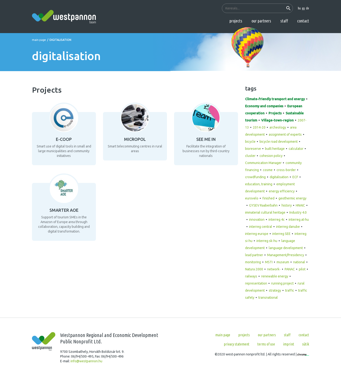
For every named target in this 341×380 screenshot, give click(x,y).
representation (256, 283)
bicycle (250, 141)
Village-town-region (277, 120)
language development (286, 248)
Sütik (305, 344)
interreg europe (256, 234)
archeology (277, 127)
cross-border (286, 170)
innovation (257, 219)
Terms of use (266, 344)
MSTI (269, 262)
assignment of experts (285, 134)
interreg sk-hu (266, 241)
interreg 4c (277, 219)
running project (282, 283)
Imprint (288, 344)
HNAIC (300, 205)
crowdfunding (255, 177)
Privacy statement (236, 344)
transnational (268, 297)
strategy (275, 290)
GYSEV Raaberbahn (263, 205)
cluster (250, 156)
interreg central (260, 227)
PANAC (290, 269)
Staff (284, 20)
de (307, 8)
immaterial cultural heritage (265, 212)
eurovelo (251, 198)
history (287, 205)
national (299, 262)
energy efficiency (282, 191)
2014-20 (259, 127)
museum (283, 262)
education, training (258, 184)
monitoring (253, 262)
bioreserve (253, 149)
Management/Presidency (285, 255)
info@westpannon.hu (86, 361)
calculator (296, 149)
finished (268, 198)
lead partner (254, 255)
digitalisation (279, 177)
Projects (235, 20)
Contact (303, 20)
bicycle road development (279, 141)
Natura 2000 (254, 269)
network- (274, 269)
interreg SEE (281, 234)
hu (299, 8)
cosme (268, 170)
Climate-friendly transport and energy (275, 99)
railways (251, 276)
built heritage (275, 149)
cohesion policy (271, 156)
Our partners (261, 20)
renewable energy (274, 276)
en (303, 8)
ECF (295, 177)
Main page (39, 39)
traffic (289, 290)
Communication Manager (263, 163)
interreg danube (288, 227)
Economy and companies (264, 106)
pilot (302, 269)
